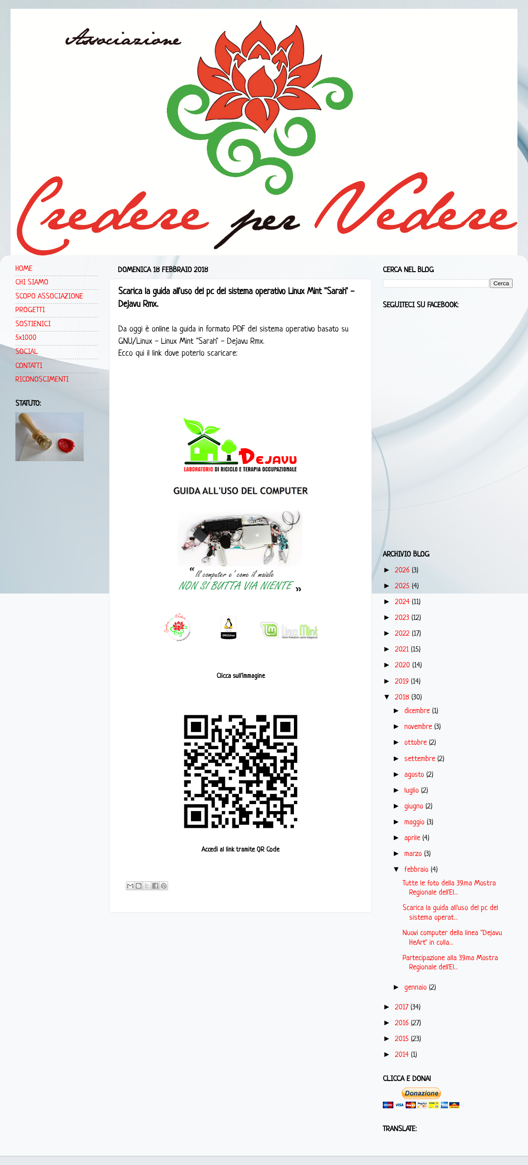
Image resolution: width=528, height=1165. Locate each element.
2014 (403, 1055)
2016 (403, 1023)
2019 (403, 681)
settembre (420, 759)
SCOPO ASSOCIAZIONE (49, 296)
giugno (414, 806)
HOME (24, 269)
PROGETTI (30, 310)
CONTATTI (28, 366)
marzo (414, 854)
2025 (403, 586)
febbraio (417, 870)
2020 (403, 665)
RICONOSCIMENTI (42, 379)
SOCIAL (26, 352)
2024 (403, 602)
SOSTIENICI (33, 324)
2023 (403, 618)
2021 (403, 649)
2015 (403, 1039)
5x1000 (26, 338)
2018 (403, 697)
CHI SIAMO (31, 282)
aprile (413, 838)
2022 (403, 634)
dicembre (418, 711)
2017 (403, 1007)
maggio (415, 822)
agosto (415, 775)
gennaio (416, 987)
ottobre (416, 743)
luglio (412, 790)
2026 (403, 570)
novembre (419, 727)
